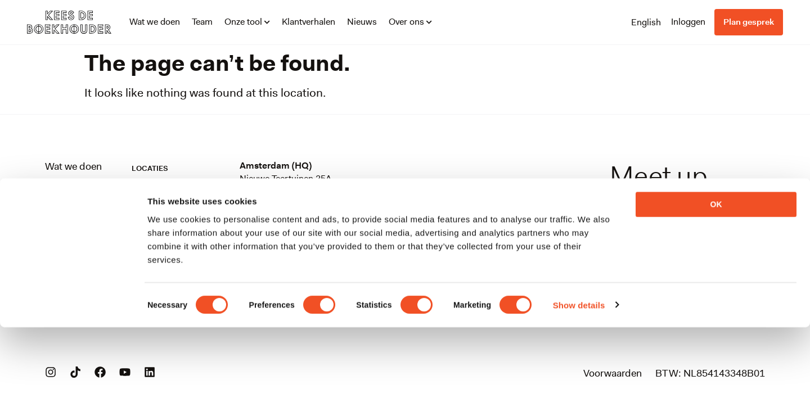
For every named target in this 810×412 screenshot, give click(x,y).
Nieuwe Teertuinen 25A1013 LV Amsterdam (285, 185)
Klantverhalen (308, 22)
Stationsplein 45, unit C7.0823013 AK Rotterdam (297, 236)
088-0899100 (672, 243)
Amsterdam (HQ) (276, 165)
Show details (579, 390)
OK (716, 288)
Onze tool (247, 22)
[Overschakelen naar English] (646, 22)
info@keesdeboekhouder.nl (636, 228)
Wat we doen (154, 22)
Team (202, 22)
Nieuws (362, 22)
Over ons (410, 22)
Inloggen (688, 22)
